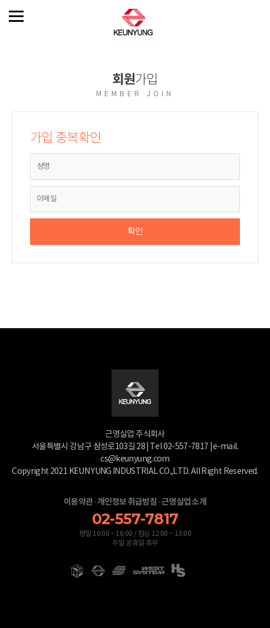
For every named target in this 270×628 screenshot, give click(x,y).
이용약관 (78, 502)
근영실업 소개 (184, 502)
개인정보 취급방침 (127, 502)
